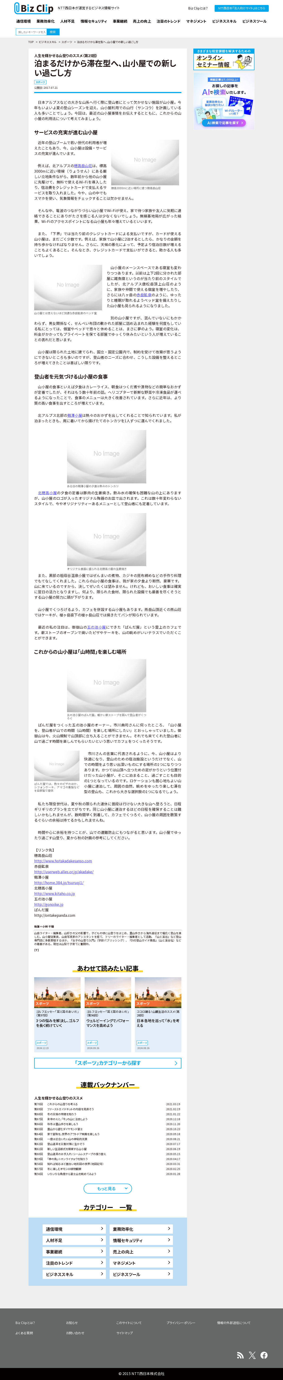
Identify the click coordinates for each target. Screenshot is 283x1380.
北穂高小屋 (47, 492)
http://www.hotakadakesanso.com (63, 861)
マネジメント (124, 1263)
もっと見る (106, 1188)
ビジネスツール (126, 1274)
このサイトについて (129, 1322)
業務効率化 (123, 1229)
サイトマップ (124, 1333)
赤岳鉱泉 (144, 294)
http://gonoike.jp (48, 904)
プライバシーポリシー (181, 1322)
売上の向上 (123, 1252)
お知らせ (72, 1322)
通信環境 (54, 1229)
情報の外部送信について (234, 1322)
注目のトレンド (59, 1263)
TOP (31, 42)
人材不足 (54, 1240)
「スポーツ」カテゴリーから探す (108, 1062)
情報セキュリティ (128, 1240)
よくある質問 (24, 1333)
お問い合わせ (75, 1333)
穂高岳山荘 (83, 165)
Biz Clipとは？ (198, 8)
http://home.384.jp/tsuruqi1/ (59, 882)
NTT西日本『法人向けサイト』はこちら (241, 8)
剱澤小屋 (74, 415)
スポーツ (67, 42)
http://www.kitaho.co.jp (54, 893)
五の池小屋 (96, 627)
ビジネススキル (48, 42)
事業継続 (54, 1252)
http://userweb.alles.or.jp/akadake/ (64, 871)
